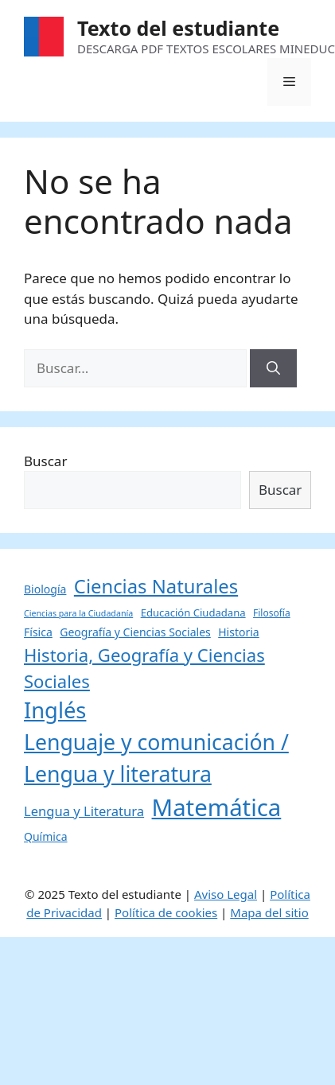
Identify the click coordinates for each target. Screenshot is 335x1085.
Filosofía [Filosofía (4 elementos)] (271, 613)
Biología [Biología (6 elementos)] (45, 589)
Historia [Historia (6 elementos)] (238, 632)
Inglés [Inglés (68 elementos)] (55, 710)
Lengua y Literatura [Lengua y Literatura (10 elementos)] (84, 811)
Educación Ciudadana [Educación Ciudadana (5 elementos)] (193, 612)
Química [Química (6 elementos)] (46, 836)
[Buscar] (273, 368)
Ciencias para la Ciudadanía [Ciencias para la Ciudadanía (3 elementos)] (78, 613)
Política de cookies (166, 912)
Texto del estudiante (178, 27)
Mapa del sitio (269, 912)
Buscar (45, 461)
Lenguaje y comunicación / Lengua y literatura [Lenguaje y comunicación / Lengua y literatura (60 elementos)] (156, 758)
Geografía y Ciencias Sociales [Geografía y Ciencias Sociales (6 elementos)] (135, 632)
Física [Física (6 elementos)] (38, 632)
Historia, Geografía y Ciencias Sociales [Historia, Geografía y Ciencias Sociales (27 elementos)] (144, 668)
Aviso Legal (225, 894)
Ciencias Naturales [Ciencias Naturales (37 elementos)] (156, 586)
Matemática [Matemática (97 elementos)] (217, 807)
